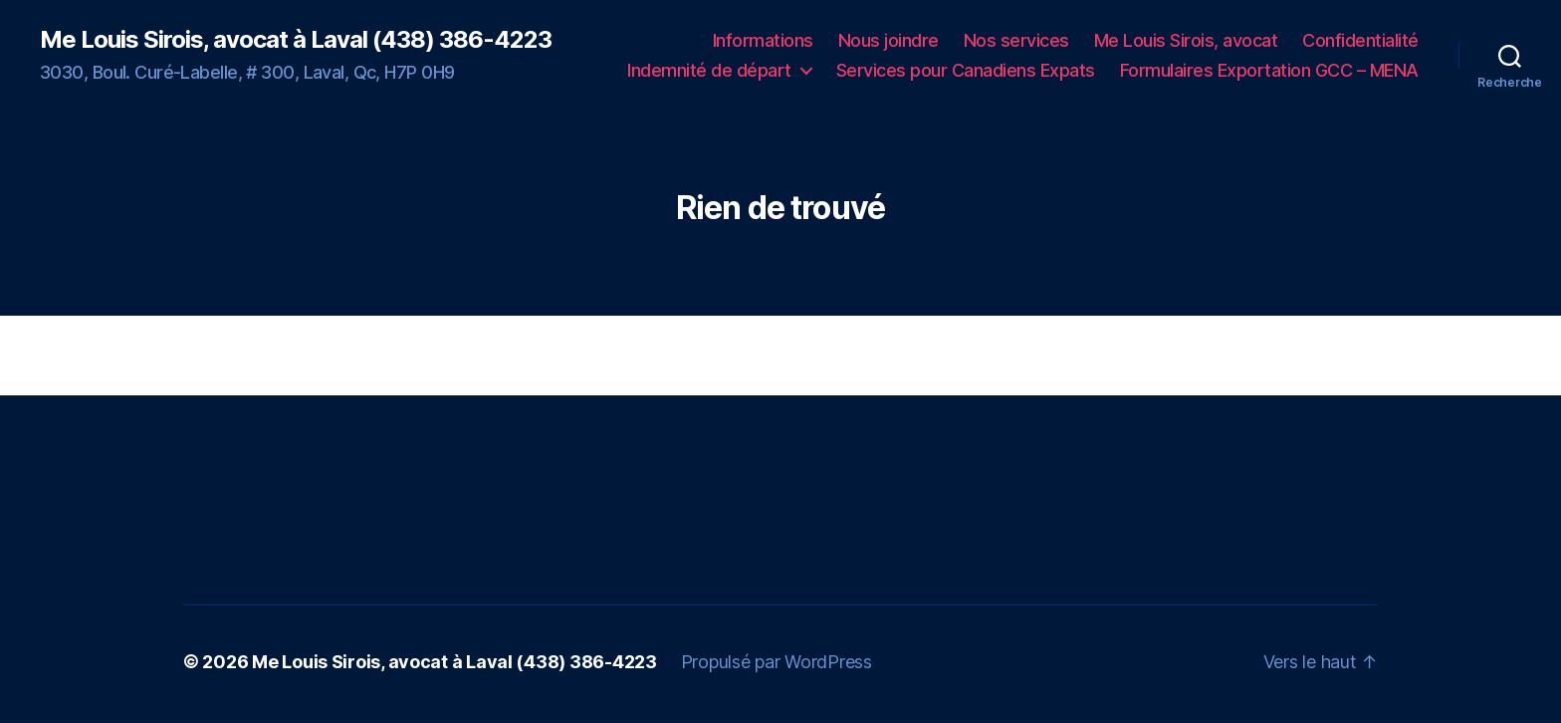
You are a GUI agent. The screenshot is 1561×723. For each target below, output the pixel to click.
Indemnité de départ (709, 70)
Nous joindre (888, 40)
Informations (763, 40)
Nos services (1016, 40)
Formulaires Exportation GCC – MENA (1269, 70)
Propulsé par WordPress (776, 661)
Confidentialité (1360, 40)
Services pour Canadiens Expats (965, 70)
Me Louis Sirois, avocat (1186, 40)
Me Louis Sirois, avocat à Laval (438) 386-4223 (296, 40)
